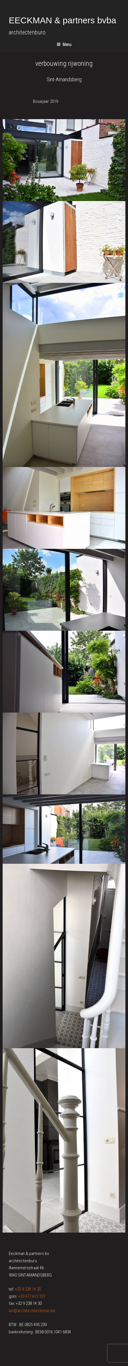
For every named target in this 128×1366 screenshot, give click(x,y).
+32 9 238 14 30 (28, 1289)
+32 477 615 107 (31, 1296)
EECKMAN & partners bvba (62, 20)
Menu (64, 44)
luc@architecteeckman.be (32, 1310)
